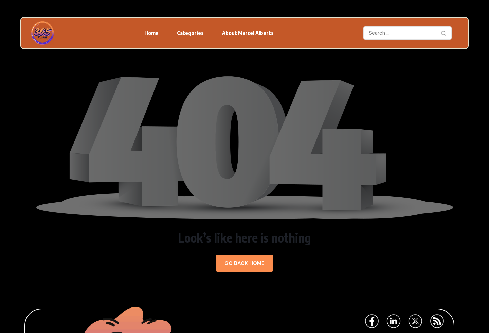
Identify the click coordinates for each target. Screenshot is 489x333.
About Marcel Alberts (248, 33)
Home (151, 33)
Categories (190, 33)
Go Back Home (244, 263)
